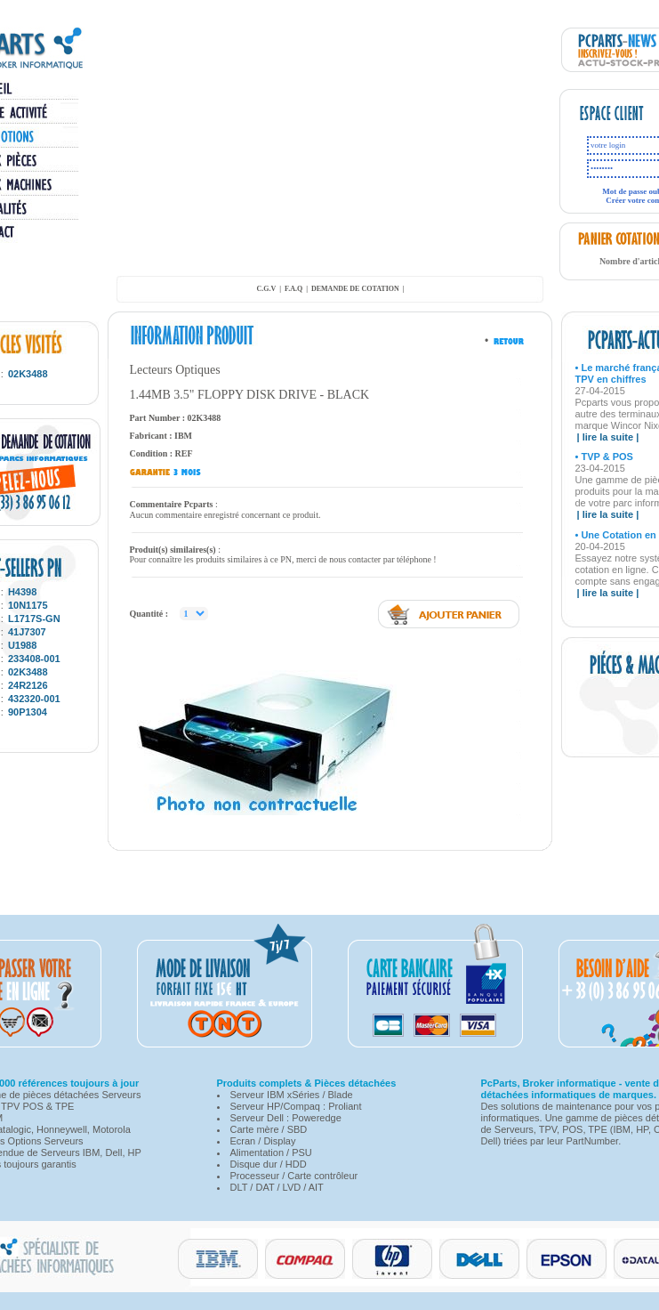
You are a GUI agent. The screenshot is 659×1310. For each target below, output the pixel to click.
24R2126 (28, 685)
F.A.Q (293, 289)
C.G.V (266, 289)
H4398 (22, 591)
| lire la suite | (608, 437)
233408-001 (34, 658)
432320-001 (34, 698)
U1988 (22, 645)
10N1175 (28, 605)
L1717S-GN (34, 618)
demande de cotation (355, 289)
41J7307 (27, 632)
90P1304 (27, 712)
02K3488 (28, 373)
